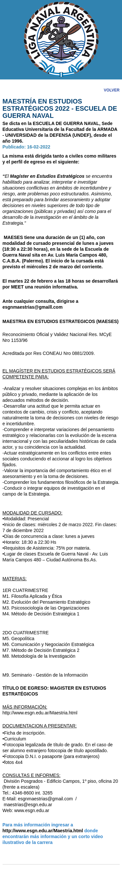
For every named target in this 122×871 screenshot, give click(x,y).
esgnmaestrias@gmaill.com (33, 307)
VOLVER (111, 90)
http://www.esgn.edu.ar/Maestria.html (40, 712)
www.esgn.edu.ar (31, 810)
